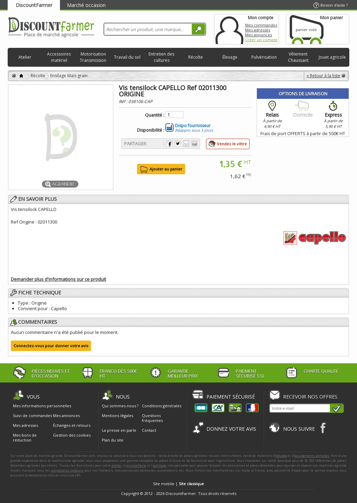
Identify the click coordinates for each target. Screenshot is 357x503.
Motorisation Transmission (93, 57)
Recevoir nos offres (310, 396)
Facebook (323, 428)
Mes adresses (257, 29)
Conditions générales (161, 405)
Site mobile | (178, 483)
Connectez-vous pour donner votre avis (51, 345)
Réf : (123, 101)
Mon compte (229, 29)
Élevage (229, 57)
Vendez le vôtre (232, 143)
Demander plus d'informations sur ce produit (58, 279)
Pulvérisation (264, 57)
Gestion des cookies (72, 435)
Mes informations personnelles (42, 405)
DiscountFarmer (34, 5)
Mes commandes (261, 25)
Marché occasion (86, 5)
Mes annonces (258, 34)
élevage (281, 455)
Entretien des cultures (161, 57)
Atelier (24, 57)
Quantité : (154, 115)
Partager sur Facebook (169, 143)
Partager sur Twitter (178, 143)
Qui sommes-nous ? (120, 405)
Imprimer (194, 143)
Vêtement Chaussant (298, 57)
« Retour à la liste (323, 76)
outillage (159, 465)
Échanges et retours (71, 425)
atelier (117, 465)
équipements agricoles (311, 455)
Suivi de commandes (32, 415)
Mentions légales (117, 415)
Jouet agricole (332, 57)
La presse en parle (119, 430)
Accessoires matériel (59, 57)
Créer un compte (261, 39)
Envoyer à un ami (186, 143)
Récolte (195, 57)
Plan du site (112, 440)
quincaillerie (136, 465)
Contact (149, 430)
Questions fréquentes (152, 418)
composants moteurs (67, 470)
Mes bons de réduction (25, 438)
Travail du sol (127, 57)
